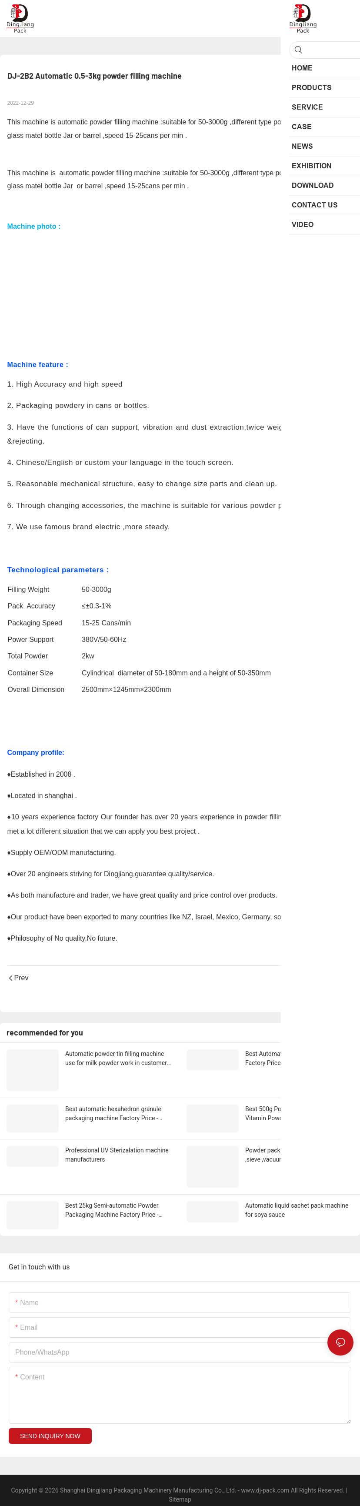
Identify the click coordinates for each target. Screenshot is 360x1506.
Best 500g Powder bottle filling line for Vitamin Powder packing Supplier (296, 1111)
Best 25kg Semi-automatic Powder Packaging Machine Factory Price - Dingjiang (112, 1203)
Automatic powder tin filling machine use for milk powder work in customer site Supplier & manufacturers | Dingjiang (116, 1059)
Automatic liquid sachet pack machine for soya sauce (296, 1203)
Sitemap (180, 1490)
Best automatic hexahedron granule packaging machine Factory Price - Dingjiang (113, 1111)
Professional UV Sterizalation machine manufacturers (117, 1150)
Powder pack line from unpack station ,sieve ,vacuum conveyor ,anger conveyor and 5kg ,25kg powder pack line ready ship (296, 1151)
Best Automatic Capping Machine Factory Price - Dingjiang (290, 1058)
